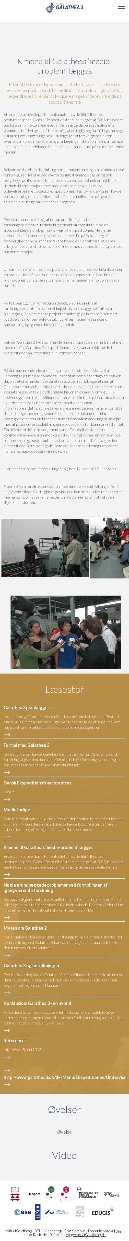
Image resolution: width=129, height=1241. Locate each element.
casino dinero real (23, 269)
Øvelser (64, 1109)
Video (88, 1155)
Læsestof (64, 689)
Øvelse (64, 1132)
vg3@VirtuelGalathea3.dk (86, 1235)
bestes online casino (47, 440)
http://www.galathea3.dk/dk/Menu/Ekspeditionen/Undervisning (64, 1077)
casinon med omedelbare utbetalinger (78, 486)
